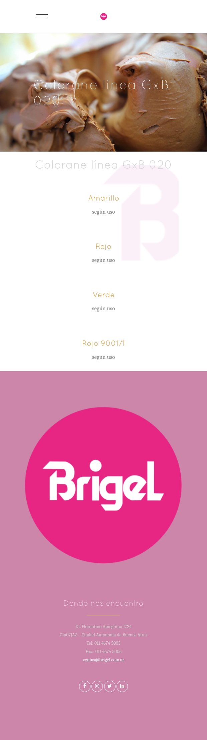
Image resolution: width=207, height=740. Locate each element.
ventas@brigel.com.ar (103, 660)
